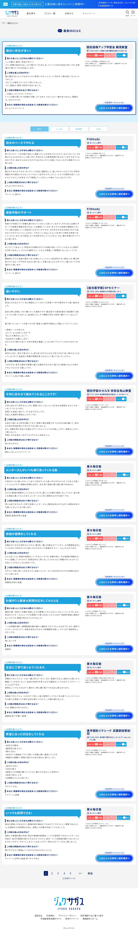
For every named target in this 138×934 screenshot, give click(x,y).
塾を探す (31, 13)
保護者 (78, 129)
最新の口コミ (13, 23)
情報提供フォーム (90, 918)
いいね (59, 129)
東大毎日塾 (94, 466)
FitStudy (93, 139)
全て (39, 129)
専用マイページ (72, 918)
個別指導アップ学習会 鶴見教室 (107, 47)
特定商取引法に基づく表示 (92, 915)
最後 (90, 873)
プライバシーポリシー (67, 915)
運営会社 (38, 915)
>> (80, 873)
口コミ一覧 (50, 13)
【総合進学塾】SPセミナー (103, 288)
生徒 (98, 129)
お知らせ (69, 13)
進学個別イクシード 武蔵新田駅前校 (108, 732)
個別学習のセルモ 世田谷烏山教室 (109, 391)
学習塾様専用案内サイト (51, 918)
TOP (3, 23)
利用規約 (50, 915)
